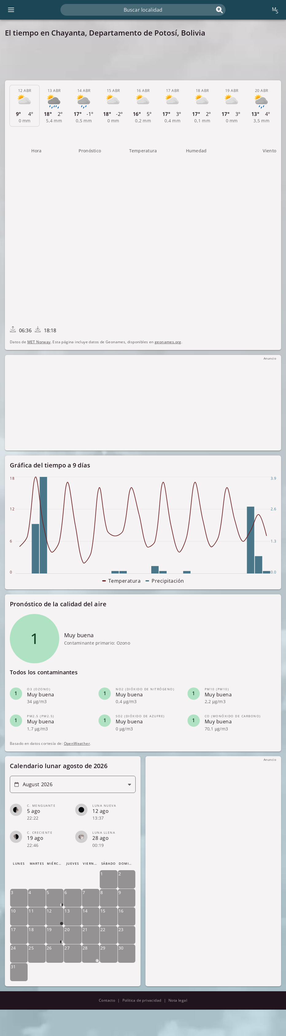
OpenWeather (77, 743)
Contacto (107, 1000)
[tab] (24, 105)
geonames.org (168, 342)
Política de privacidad (141, 1000)
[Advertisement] (143, 59)
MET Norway (39, 342)
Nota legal (177, 1000)
